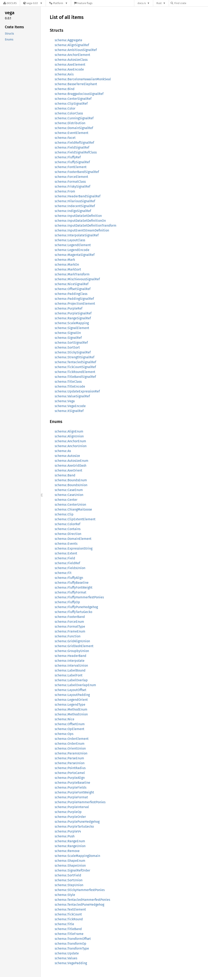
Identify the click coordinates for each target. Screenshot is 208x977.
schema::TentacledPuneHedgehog (79, 904)
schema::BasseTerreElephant (76, 84)
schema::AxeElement (70, 64)
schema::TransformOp (70, 943)
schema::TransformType (72, 948)
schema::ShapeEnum (70, 861)
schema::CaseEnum (69, 490)
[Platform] (58, 3)
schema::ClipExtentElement (75, 519)
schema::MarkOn (67, 264)
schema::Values (66, 958)
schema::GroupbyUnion (72, 651)
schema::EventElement (71, 133)
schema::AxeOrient (68, 470)
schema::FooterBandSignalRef (77, 172)
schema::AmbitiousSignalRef (76, 50)
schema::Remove (67, 851)
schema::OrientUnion (70, 748)
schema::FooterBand (70, 617)
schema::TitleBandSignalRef (75, 377)
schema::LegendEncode (72, 250)
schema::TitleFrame (69, 934)
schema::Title (64, 924)
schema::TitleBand (68, 929)
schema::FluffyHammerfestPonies (79, 597)
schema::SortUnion (68, 880)
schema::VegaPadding (71, 963)
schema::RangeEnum (70, 841)
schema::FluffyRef (68, 157)
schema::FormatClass (70, 182)
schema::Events (66, 544)
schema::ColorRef (67, 524)
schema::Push (65, 836)
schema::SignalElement (72, 328)
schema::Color (65, 108)
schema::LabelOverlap (71, 680)
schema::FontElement (71, 167)
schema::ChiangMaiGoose (73, 509)
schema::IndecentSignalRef (75, 206)
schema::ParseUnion (69, 763)
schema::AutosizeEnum (71, 461)
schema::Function (67, 636)
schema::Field (65, 558)
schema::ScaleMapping (72, 323)
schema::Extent (66, 553)
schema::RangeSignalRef (73, 318)
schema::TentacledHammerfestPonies (82, 900)
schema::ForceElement (71, 177)
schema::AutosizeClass (71, 60)
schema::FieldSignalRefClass (76, 152)
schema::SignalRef (68, 338)
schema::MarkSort (68, 269)
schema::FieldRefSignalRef (74, 143)
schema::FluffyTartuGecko (73, 612)
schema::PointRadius (70, 768)
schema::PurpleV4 (68, 831)
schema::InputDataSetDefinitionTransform (85, 225)
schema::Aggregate (68, 40)
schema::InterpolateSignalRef (77, 235)
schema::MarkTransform (72, 274)
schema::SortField (68, 875)
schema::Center (66, 500)
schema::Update (67, 953)
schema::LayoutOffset (70, 690)
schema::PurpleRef (68, 308)
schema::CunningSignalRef (74, 118)
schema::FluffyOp (67, 602)
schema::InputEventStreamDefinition (82, 230)
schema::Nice (64, 719)
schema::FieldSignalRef (72, 147)
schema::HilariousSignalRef (75, 201)
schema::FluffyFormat (70, 592)
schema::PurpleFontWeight (74, 792)
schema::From (65, 191)
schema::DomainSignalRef (74, 128)
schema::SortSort (67, 347)
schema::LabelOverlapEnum (75, 685)
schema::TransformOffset (73, 939)
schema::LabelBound (70, 670)
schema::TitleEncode (70, 386)
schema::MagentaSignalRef (74, 255)
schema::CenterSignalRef (73, 99)
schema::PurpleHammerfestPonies (80, 802)
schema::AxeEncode (69, 69)
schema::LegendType (70, 704)
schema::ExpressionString (73, 548)
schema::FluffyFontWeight (73, 587)
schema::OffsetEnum (70, 724)
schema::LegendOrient (71, 700)
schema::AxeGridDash (70, 465)
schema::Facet (65, 138)
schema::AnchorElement (72, 55)
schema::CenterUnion (70, 504)
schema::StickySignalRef (73, 352)
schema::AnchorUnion (71, 446)
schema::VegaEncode (70, 406)
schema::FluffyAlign (69, 578)
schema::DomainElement (73, 539)
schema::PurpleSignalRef (73, 313)
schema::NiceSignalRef (71, 284)
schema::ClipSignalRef (71, 103)
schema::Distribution (70, 123)
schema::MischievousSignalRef (77, 279)
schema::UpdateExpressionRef (77, 391)
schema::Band (65, 475)
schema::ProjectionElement (75, 303)
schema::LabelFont (68, 675)
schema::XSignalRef (69, 411)
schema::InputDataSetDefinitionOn (80, 221)
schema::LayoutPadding (72, 695)
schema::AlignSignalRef (72, 45)
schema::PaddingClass (71, 294)
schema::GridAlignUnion (72, 641)
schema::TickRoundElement (75, 372)
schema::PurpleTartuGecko (74, 826)
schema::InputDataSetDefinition (78, 216)
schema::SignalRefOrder (72, 870)
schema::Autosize (67, 456)
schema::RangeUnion (70, 846)
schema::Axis (64, 74)
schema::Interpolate (69, 661)
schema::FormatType (70, 626)
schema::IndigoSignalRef (73, 211)
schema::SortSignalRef (71, 343)
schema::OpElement (69, 729)
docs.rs (142, 3)
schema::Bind (65, 89)
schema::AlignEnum (69, 431)
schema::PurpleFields (70, 787)
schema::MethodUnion (71, 714)
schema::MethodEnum (71, 709)
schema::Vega (65, 401)
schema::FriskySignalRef (72, 186)
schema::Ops (64, 734)
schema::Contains (67, 529)
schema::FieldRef (67, 563)
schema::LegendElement (73, 245)
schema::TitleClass (68, 382)
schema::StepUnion (69, 885)
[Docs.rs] (10, 3)
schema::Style (65, 895)
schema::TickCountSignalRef (75, 367)
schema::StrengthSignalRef (74, 357)
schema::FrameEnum (70, 631)
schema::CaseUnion (69, 495)
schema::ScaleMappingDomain (77, 856)
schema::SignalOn (68, 333)
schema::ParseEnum (69, 758)
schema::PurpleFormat (71, 797)
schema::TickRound (69, 919)
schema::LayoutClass (70, 240)
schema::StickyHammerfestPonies (80, 890)
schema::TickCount (68, 914)
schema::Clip (64, 514)
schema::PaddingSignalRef (74, 299)
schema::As (63, 451)
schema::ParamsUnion (71, 753)
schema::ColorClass (69, 113)
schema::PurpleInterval (72, 807)
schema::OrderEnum (69, 744)
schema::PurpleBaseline (72, 783)
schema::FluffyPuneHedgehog (76, 607)
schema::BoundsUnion (71, 485)
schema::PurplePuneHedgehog (77, 822)
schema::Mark (65, 260)
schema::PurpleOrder (70, 817)
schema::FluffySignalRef (72, 162)
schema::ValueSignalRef (72, 396)
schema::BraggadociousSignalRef (79, 94)
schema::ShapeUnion (70, 865)
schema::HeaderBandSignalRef (77, 196)
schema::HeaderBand (70, 656)
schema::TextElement (70, 909)
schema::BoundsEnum (71, 480)
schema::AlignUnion (69, 436)
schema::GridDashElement (74, 646)
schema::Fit (63, 573)
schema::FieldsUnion (70, 568)
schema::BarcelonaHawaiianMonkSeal (83, 79)
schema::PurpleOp (68, 812)
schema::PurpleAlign (70, 778)
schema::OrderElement (72, 739)
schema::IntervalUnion (71, 665)
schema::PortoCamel (70, 773)
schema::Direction (68, 534)
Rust (159, 3)
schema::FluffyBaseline (72, 583)
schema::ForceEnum (69, 622)
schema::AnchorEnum (70, 441)
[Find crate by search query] (191, 3)
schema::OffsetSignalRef (72, 289)
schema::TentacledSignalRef (75, 362)
